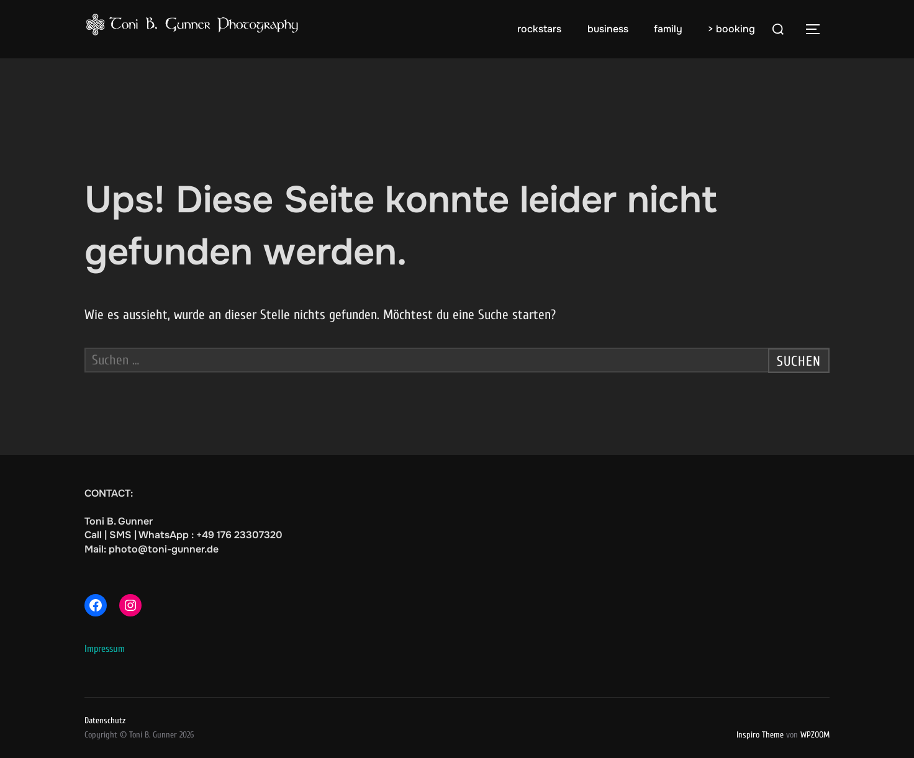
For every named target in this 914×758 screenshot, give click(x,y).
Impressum (104, 648)
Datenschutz (104, 720)
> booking (731, 28)
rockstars (539, 28)
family (668, 28)
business (607, 28)
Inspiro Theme (760, 734)
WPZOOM (815, 734)
